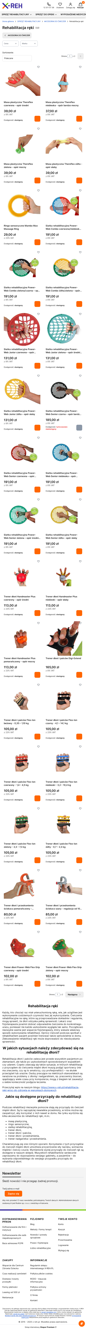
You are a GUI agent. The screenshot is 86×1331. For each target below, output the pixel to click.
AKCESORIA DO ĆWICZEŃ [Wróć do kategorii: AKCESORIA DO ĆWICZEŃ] (17, 35)
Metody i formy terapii (40, 1229)
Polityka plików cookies (41, 1273)
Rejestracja (63, 1234)
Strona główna (8, 21)
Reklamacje (7, 1297)
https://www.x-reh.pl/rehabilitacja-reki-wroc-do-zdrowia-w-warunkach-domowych (40, 1089)
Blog (32, 1224)
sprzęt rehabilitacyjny (49, 1312)
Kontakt (34, 1300)
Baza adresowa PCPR (12, 1243)
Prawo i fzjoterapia (39, 1243)
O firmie (34, 1295)
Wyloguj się (63, 1250)
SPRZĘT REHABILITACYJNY (29, 21)
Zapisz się (13, 1193)
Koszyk (61, 1229)
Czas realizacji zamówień (14, 1273)
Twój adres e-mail (10, 1188)
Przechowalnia (65, 1240)
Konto (61, 1224)
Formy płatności (9, 1287)
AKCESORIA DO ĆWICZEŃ (55, 21)
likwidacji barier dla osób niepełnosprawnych (20, 1315)
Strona (64, 56)
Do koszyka (37, 119)
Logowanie (63, 1245)
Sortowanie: (8, 52)
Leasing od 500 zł (11, 1292)
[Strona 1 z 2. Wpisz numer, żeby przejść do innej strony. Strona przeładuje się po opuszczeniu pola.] (69, 56)
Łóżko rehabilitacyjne (40, 1248)
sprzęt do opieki (18, 1314)
